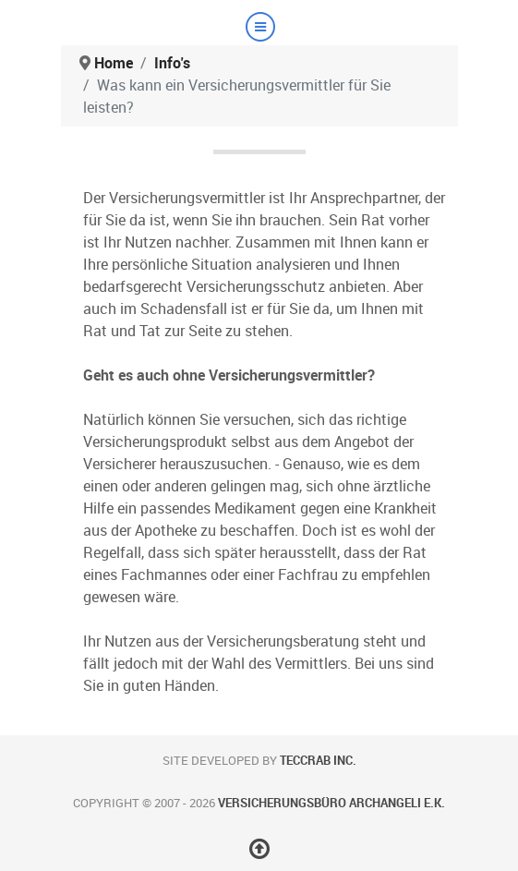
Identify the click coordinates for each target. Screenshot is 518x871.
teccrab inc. (318, 761)
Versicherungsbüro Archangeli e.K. (331, 803)
